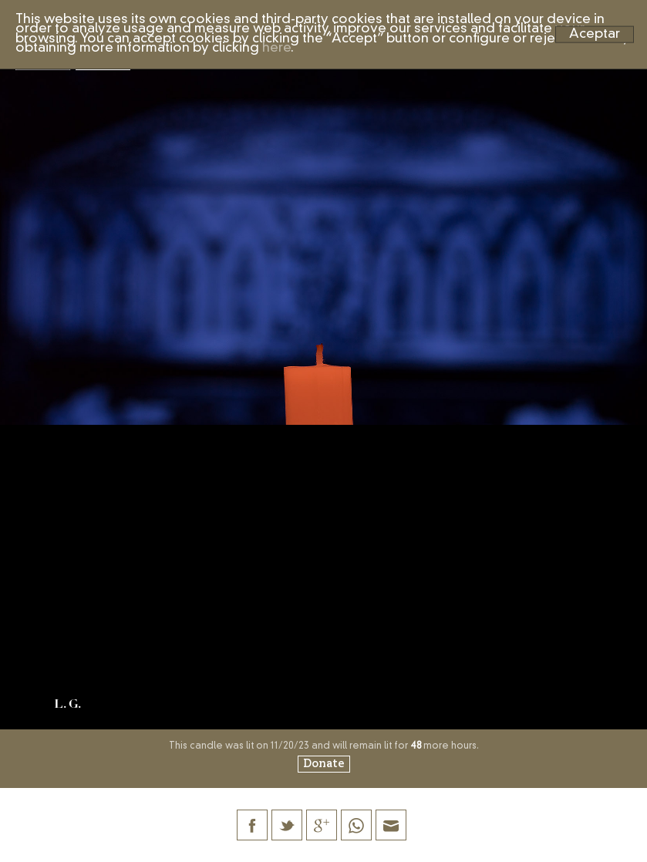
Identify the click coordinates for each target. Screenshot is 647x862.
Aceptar (594, 33)
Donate (324, 764)
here (276, 48)
